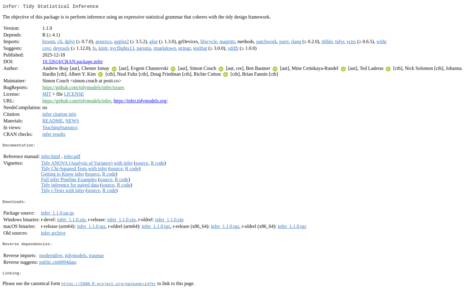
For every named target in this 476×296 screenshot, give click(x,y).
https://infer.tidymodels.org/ (141, 102)
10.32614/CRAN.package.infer (72, 62)
